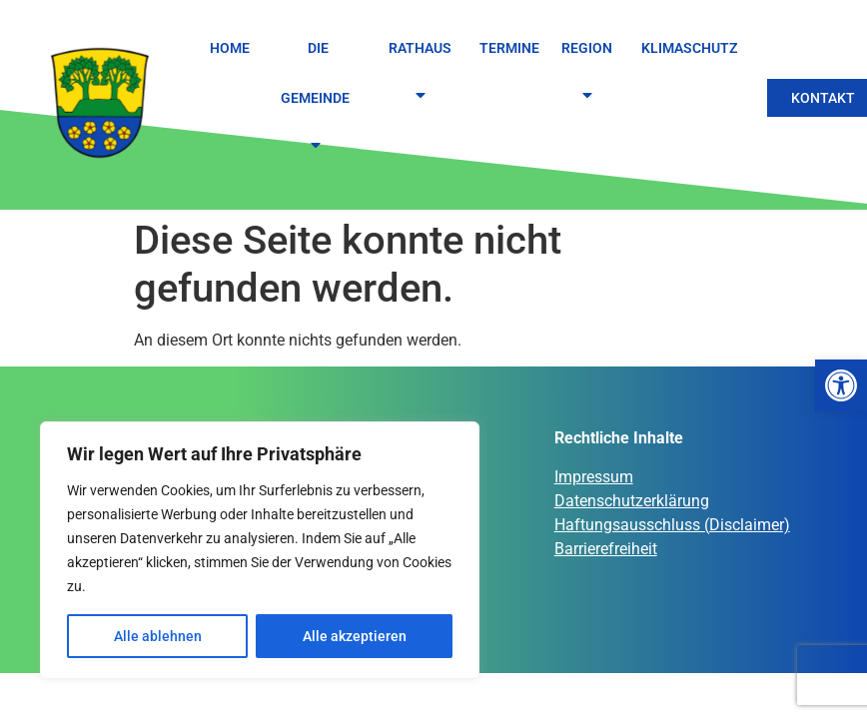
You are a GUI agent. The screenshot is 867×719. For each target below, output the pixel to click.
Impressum (593, 476)
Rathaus (423, 72)
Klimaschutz (689, 48)
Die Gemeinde (318, 99)
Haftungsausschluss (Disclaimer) (672, 524)
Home (230, 48)
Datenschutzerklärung (631, 500)
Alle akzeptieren (355, 636)
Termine (509, 48)
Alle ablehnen (158, 636)
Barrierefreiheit (605, 548)
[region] (259, 550)
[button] (841, 385)
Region (589, 72)
